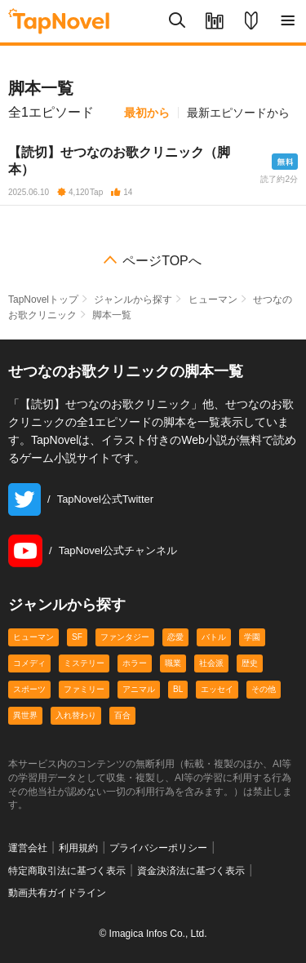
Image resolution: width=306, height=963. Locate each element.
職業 (173, 663)
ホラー (134, 663)
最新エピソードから (238, 112)
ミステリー (84, 663)
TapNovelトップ (43, 299)
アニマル (138, 689)
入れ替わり (75, 715)
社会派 (211, 663)
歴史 (250, 663)
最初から (147, 112)
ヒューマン (212, 299)
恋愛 (175, 636)
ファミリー (84, 689)
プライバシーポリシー (158, 848)
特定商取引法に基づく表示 (67, 870)
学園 (252, 636)
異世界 (25, 715)
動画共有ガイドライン (57, 893)
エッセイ (217, 689)
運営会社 (27, 848)
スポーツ (29, 689)
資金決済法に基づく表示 (191, 870)
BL (178, 689)
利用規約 (78, 848)
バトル (214, 636)
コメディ (29, 663)
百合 (122, 715)
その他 (263, 689)
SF (77, 636)
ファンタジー (124, 636)
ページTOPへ (162, 261)
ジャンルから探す (133, 299)
